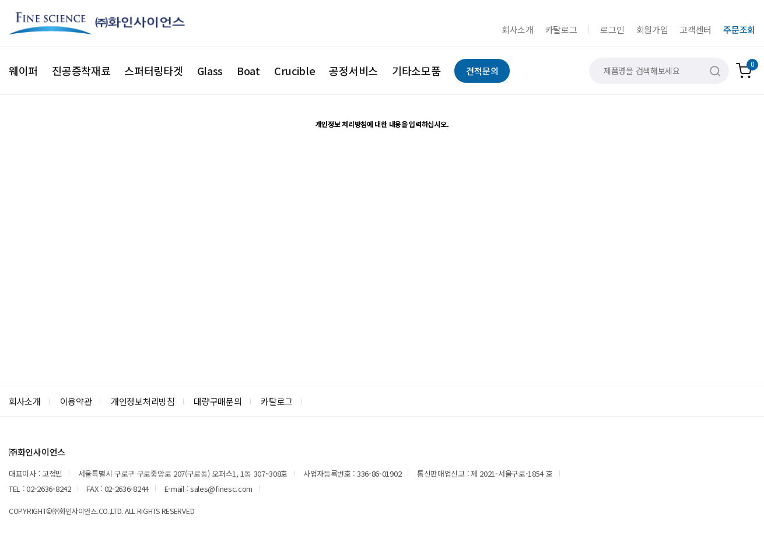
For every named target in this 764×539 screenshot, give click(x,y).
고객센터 (695, 29)
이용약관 (76, 401)
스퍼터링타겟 (153, 70)
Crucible (295, 70)
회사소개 (518, 29)
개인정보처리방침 (143, 401)
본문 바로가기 (0, 0)
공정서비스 (353, 70)
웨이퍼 (23, 70)
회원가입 (652, 29)
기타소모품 (416, 70)
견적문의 (482, 71)
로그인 (612, 29)
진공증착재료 (81, 70)
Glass (210, 70)
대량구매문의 (217, 401)
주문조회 (739, 29)
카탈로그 (561, 29)
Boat (248, 70)
